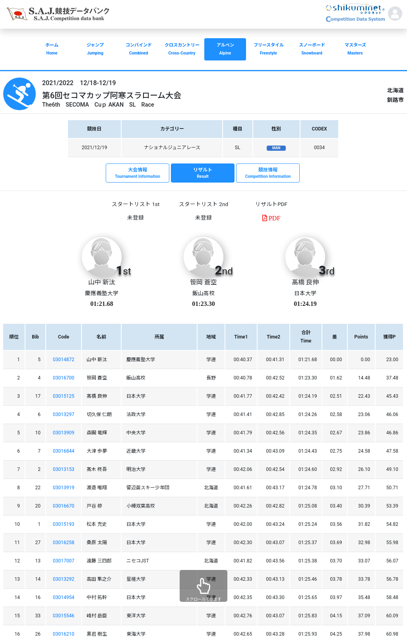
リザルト (202, 173)
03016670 (63, 506)
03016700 (63, 378)
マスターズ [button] (355, 50)
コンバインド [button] (138, 50)
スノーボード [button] (311, 50)
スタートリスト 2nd (203, 204)
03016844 (63, 451)
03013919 (63, 487)
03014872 (63, 359)
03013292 (63, 579)
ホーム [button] (52, 50)
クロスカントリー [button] (182, 50)
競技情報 (268, 173)
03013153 (63, 469)
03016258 (63, 542)
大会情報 (137, 173)
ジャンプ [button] (95, 50)
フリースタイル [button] (268, 50)
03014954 (63, 597)
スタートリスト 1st (135, 204)
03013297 (63, 414)
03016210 (63, 634)
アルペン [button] (225, 50)
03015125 (63, 396)
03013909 (63, 433)
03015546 (63, 616)
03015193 (63, 524)
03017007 (63, 561)
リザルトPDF (271, 204)
